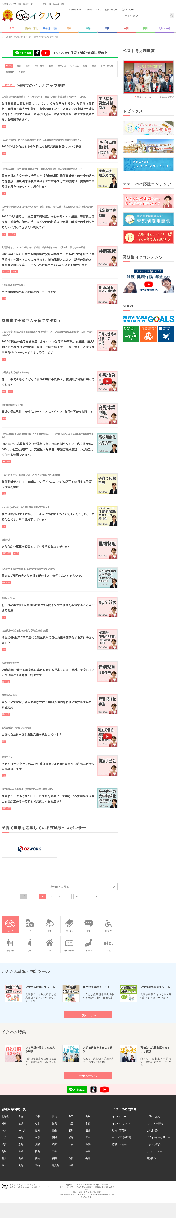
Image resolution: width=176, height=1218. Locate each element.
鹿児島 (55, 1165)
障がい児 (62, 66)
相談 (51, 66)
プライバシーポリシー (158, 1137)
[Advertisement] (148, 373)
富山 (54, 1130)
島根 (20, 1151)
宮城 (54, 1116)
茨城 (20, 1123)
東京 (4, 1130)
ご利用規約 (152, 1130)
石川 (71, 1130)
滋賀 (4, 1144)
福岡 (54, 1158)
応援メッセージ (120, 1144)
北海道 (5, 1116)
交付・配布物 (107, 66)
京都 (20, 1144)
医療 (28, 66)
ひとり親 (74, 66)
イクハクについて (121, 1123)
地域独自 (10, 72)
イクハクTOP (119, 1116)
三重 (87, 1137)
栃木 (37, 1123)
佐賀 (71, 1158)
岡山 (37, 1151)
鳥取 (4, 1151)
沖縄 (71, 1165)
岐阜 (37, 1137)
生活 (94, 66)
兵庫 (54, 1144)
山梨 (4, 1137)
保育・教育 (39, 66)
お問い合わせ (154, 1116)
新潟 (37, 1130)
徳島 (87, 1151)
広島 (54, 1151)
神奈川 (21, 1130)
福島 (4, 1123)
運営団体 (151, 1158)
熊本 (4, 1165)
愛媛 (20, 1158)
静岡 (54, 1137)
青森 (20, 1116)
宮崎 (37, 1165)
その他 (22, 72)
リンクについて (155, 1151)
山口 (71, 1151)
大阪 (37, 1144)
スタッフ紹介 (154, 1144)
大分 (20, 1165)
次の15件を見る (59, 887)
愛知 (71, 1137)
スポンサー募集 (155, 1123)
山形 (87, 1116)
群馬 (54, 1123)
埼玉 (71, 1123)
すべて (9, 66)
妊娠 (85, 66)
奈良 (71, 1144)
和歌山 (88, 1144)
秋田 (71, 1116)
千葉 (87, 1123)
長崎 (87, 1158)
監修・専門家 (119, 1130)
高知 (37, 1158)
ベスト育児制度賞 (121, 1137)
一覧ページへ (88, 1015)
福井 (87, 1130)
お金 (19, 66)
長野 (20, 1137)
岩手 (37, 1116)
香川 (4, 1158)
